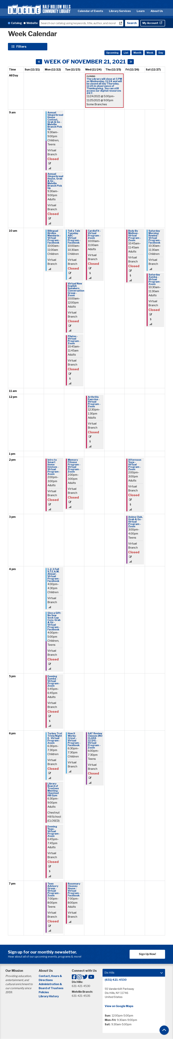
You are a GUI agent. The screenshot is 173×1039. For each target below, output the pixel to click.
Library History (49, 996)
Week (149, 52)
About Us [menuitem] (157, 11)
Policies (44, 992)
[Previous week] (39, 61)
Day (160, 52)
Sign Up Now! (147, 954)
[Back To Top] (164, 1030)
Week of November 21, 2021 (85, 61)
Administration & (51, 984)
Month (137, 52)
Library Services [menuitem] (120, 11)
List (126, 52)
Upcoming (112, 52)
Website (32, 23)
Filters (21, 46)
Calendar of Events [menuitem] (90, 11)
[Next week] (131, 61)
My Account (150, 23)
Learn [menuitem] (141, 11)
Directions (46, 980)
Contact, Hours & (51, 976)
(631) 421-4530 (116, 979)
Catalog (16, 23)
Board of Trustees (51, 988)
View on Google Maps (119, 1006)
